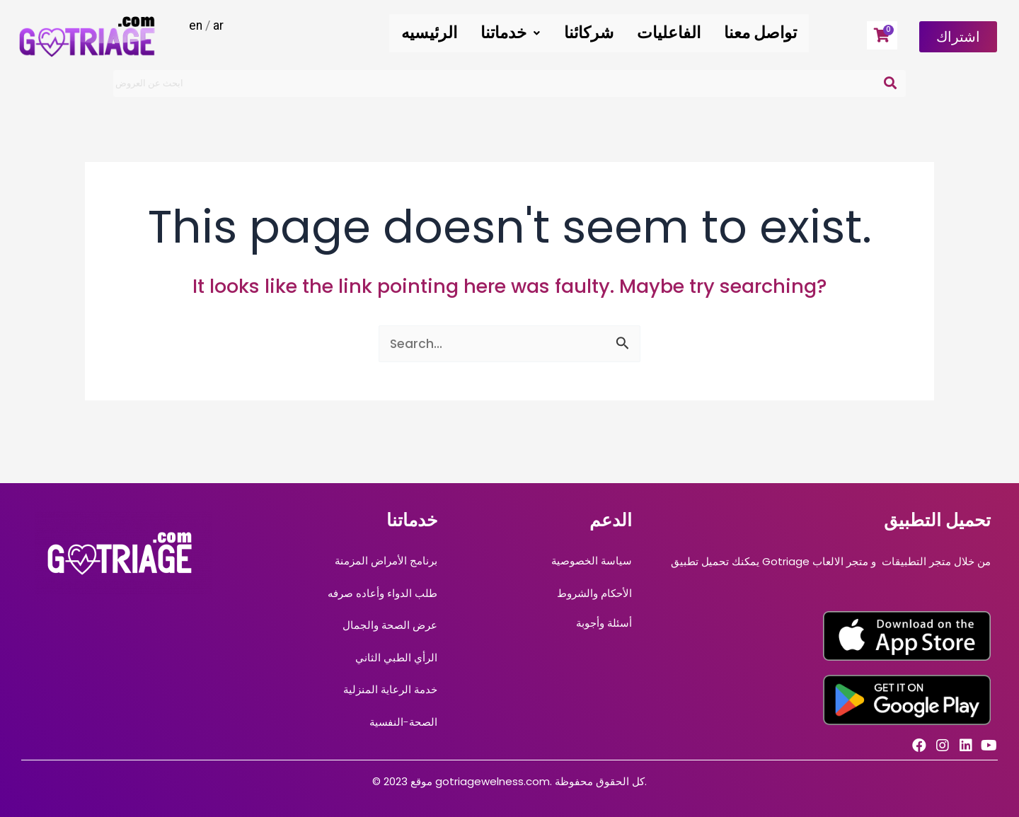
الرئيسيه (440, 32)
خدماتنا (518, 32)
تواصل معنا (761, 32)
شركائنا (594, 32)
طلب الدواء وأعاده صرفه (382, 593)
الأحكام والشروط (594, 593)
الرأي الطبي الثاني (396, 657)
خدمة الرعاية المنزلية (390, 689)
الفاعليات (672, 32)
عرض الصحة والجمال (389, 625)
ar (219, 25)
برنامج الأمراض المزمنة (386, 560)
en (196, 25)
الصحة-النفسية (403, 721)
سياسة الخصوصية (591, 560)
